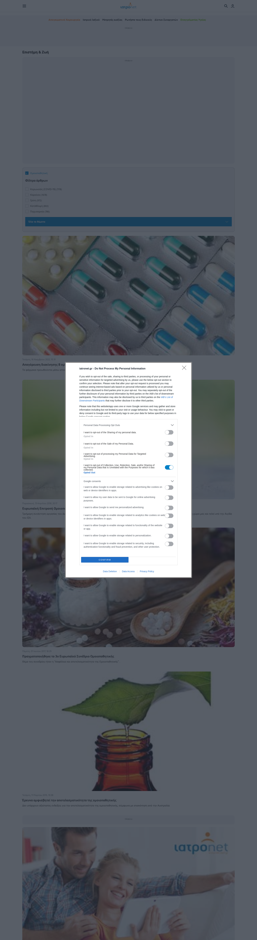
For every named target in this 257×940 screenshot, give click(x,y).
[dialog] (128, 470)
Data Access (128, 571)
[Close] (185, 369)
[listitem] (128, 425)
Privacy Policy (147, 571)
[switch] (169, 432)
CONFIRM (105, 559)
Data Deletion (110, 571)
